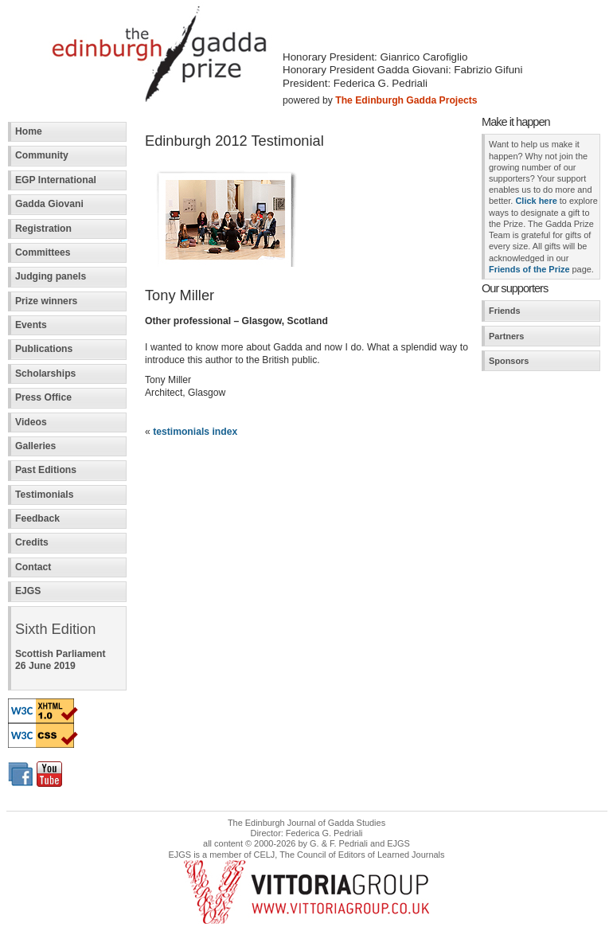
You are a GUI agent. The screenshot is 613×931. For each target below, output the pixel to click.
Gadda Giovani (49, 203)
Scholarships (45, 373)
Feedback (37, 518)
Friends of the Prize (529, 269)
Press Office (43, 397)
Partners (506, 336)
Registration (43, 228)
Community (41, 155)
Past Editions (45, 469)
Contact (33, 567)
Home (28, 131)
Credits (32, 542)
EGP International (55, 180)
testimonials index (195, 431)
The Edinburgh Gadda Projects (406, 100)
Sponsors (509, 361)
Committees (43, 252)
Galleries (35, 446)
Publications (43, 348)
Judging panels (50, 276)
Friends (505, 310)
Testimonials (44, 494)
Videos (31, 422)
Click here (535, 200)
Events (31, 325)
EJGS (28, 591)
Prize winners (46, 301)
